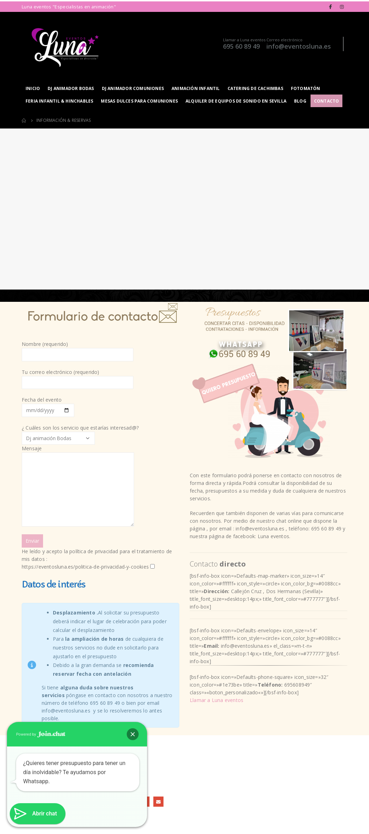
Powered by (40, 734)
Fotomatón (305, 88)
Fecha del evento (48, 404)
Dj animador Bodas (71, 88)
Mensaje (78, 468)
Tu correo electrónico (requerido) (77, 377)
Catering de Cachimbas (255, 88)
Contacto (326, 101)
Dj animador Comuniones (133, 88)
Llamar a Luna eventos (244, 39)
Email (158, 802)
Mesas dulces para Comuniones (139, 101)
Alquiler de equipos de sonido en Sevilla (236, 101)
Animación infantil (196, 88)
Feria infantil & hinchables (59, 101)
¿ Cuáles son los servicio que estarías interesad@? (100, 497)
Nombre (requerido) (77, 349)
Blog (300, 101)
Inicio (33, 88)
